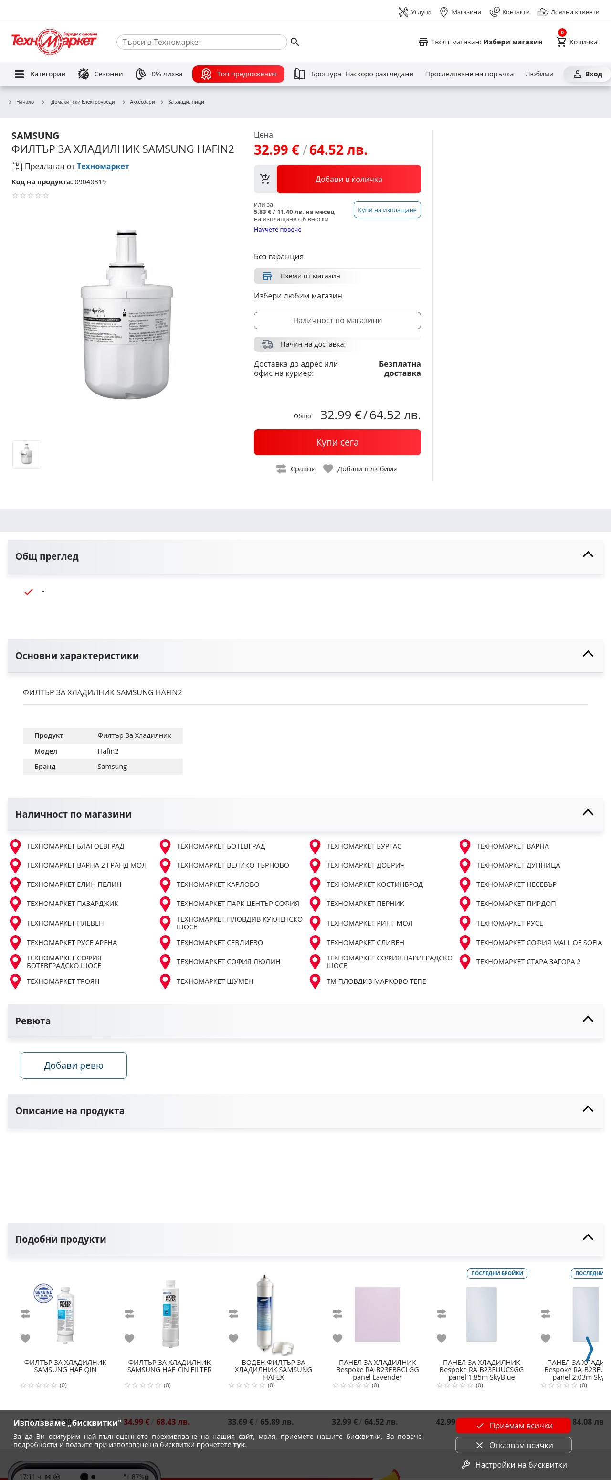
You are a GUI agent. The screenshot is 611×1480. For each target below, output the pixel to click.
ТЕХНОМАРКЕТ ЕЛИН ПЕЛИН (65, 885)
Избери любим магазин (298, 295)
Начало (21, 102)
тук (239, 1444)
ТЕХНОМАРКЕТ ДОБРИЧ (356, 865)
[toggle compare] (296, 469)
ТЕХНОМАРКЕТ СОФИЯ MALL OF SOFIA (529, 942)
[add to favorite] (31, 1340)
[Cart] (577, 42)
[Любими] (539, 74)
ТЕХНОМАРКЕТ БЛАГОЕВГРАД (66, 846)
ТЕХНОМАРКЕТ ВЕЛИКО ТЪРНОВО (223, 865)
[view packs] (337, 179)
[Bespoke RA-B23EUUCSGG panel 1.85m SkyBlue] (481, 1312)
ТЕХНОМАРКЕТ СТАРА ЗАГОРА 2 (519, 961)
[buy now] (337, 442)
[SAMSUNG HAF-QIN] (65, 1312)
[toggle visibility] (305, 557)
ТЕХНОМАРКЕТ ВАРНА (503, 846)
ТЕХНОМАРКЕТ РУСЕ (500, 923)
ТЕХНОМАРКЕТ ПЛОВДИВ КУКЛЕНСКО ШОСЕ (230, 923)
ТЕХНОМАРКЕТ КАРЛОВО (209, 885)
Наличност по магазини (337, 320)
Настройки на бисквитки (513, 1464)
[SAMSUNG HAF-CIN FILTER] (169, 1312)
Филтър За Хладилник (134, 735)
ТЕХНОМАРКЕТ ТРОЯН (54, 981)
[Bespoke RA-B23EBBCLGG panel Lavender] (377, 1312)
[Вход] (587, 74)
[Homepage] (54, 42)
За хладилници (181, 102)
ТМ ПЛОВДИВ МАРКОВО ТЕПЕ (366, 981)
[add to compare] (31, 1315)
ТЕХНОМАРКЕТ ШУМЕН (205, 981)
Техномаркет (103, 166)
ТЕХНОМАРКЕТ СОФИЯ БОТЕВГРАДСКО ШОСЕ (55, 962)
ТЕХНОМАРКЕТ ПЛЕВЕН (56, 923)
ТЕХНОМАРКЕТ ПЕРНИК (355, 904)
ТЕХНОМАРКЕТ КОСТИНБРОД (365, 885)
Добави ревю (75, 1066)
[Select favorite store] (480, 42)
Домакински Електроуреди (78, 101)
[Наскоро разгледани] (379, 74)
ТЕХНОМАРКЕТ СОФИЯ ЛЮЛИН (219, 961)
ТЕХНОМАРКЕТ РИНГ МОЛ (360, 923)
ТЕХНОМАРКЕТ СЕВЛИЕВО (210, 942)
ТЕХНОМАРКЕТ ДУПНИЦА (508, 865)
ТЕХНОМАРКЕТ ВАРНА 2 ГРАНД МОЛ (77, 865)
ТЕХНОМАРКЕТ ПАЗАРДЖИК (63, 904)
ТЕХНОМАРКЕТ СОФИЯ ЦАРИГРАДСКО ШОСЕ (380, 962)
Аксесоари (138, 102)
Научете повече (278, 229)
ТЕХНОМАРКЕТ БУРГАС (354, 846)
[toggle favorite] (361, 469)
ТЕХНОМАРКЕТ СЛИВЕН (355, 942)
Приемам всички (513, 1425)
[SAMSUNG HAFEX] (273, 1312)
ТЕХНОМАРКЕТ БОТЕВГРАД (211, 846)
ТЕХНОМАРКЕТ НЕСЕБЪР (507, 885)
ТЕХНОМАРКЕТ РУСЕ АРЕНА (62, 942)
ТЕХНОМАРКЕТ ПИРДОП (506, 904)
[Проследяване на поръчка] (469, 74)
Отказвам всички (513, 1445)
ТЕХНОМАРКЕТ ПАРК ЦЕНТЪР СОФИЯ (228, 904)
